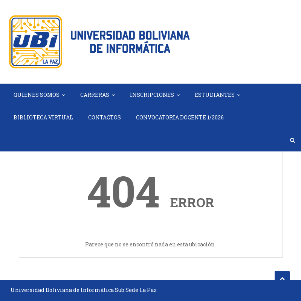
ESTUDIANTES (215, 94)
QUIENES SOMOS (37, 94)
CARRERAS (94, 94)
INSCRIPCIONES (152, 94)
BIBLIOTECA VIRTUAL (43, 117)
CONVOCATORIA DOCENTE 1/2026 (180, 117)
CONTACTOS (104, 117)
